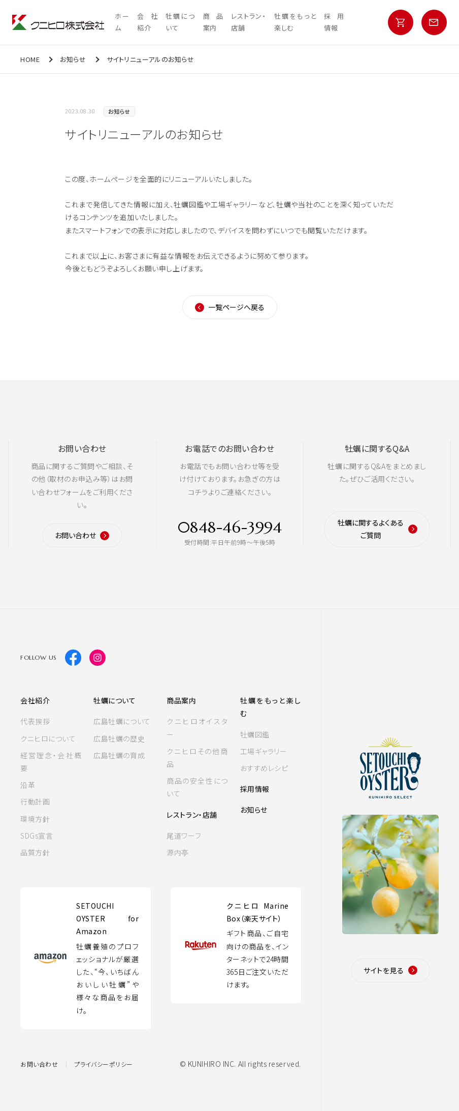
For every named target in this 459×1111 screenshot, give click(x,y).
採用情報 (334, 22)
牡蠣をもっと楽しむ (295, 22)
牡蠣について (180, 22)
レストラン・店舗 (248, 22)
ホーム (122, 22)
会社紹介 (147, 22)
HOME (30, 59)
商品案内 (213, 22)
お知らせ (73, 59)
